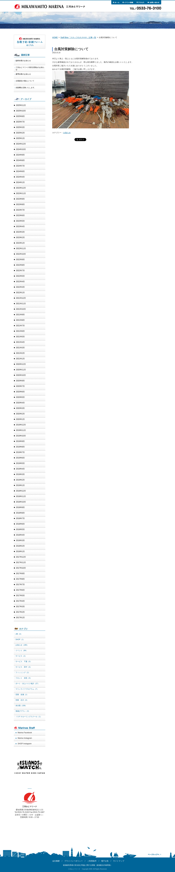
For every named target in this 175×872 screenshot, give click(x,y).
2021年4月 (20, 342)
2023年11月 (21, 193)
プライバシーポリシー (73, 861)
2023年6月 (20, 215)
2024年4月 (20, 177)
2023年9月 (20, 199)
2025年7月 (20, 122)
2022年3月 (20, 287)
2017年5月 (20, 595)
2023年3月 (20, 232)
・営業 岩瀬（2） (21, 694)
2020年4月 (20, 403)
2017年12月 (21, 557)
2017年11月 (21, 562)
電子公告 (105, 861)
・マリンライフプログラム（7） (26, 689)
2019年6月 (20, 458)
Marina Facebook (25, 733)
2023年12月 (21, 188)
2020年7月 (20, 386)
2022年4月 (20, 281)
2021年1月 (20, 359)
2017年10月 (21, 568)
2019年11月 (21, 430)
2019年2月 (20, 480)
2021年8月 (20, 320)
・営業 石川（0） (21, 700)
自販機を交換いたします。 (26, 87)
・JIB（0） (18, 634)
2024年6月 (20, 171)
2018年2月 (20, 546)
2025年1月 (20, 138)
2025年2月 (20, 133)
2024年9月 (20, 155)
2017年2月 (20, 612)
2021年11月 (21, 303)
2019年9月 (20, 441)
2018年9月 (20, 507)
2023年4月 (20, 226)
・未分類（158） (20, 705)
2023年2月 (20, 237)
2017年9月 (20, 573)
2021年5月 (20, 337)
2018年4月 (20, 535)
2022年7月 (20, 270)
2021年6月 (20, 331)
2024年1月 (20, 182)
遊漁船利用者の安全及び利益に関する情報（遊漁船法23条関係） (87, 865)
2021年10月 (21, 309)
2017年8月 (20, 579)
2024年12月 (21, 144)
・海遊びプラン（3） (22, 711)
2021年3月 (20, 348)
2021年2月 (20, 353)
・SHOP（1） (19, 639)
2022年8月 (20, 265)
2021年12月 (21, 298)
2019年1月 (20, 485)
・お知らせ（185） (21, 645)
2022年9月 (20, 259)
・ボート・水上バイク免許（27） (26, 683)
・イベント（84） (20, 650)
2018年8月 (20, 513)
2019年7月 (20, 452)
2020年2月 (20, 414)
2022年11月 (21, 248)
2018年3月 (20, 540)
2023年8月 (20, 204)
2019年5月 (20, 463)
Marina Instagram (25, 738)
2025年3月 (20, 127)
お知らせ (67, 133)
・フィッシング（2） (22, 672)
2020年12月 (21, 364)
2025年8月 (20, 116)
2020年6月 (20, 392)
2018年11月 (21, 496)
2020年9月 (20, 381)
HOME (55, 37)
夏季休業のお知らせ (23, 74)
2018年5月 (20, 529)
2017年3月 (20, 606)
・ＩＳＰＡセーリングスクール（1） (28, 716)
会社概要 (56, 861)
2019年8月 (20, 447)
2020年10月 (21, 375)
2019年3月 (20, 474)
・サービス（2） (20, 656)
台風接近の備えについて (25, 81)
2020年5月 (20, 397)
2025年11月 (21, 105)
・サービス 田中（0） (23, 667)
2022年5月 (20, 276)
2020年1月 (20, 419)
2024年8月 (20, 160)
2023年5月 (20, 221)
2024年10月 (21, 149)
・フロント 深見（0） (23, 678)
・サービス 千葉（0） (23, 661)
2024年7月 (20, 166)
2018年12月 (21, 491)
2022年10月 (21, 254)
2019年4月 (20, 469)
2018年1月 (20, 551)
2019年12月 (21, 425)
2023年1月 (20, 243)
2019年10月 (21, 436)
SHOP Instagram (24, 744)
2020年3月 (20, 408)
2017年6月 (20, 590)
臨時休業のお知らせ (23, 61)
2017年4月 (20, 601)
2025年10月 (21, 111)
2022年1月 (20, 292)
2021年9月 (20, 315)
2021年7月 (20, 326)
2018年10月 (21, 502)
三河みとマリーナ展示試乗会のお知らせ (30, 68)
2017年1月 (20, 617)
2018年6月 (20, 524)
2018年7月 (20, 518)
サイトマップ (118, 861)
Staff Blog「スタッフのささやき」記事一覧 (78, 37)
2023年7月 (20, 210)
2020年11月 (21, 370)
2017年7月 (20, 584)
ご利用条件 (92, 861)
